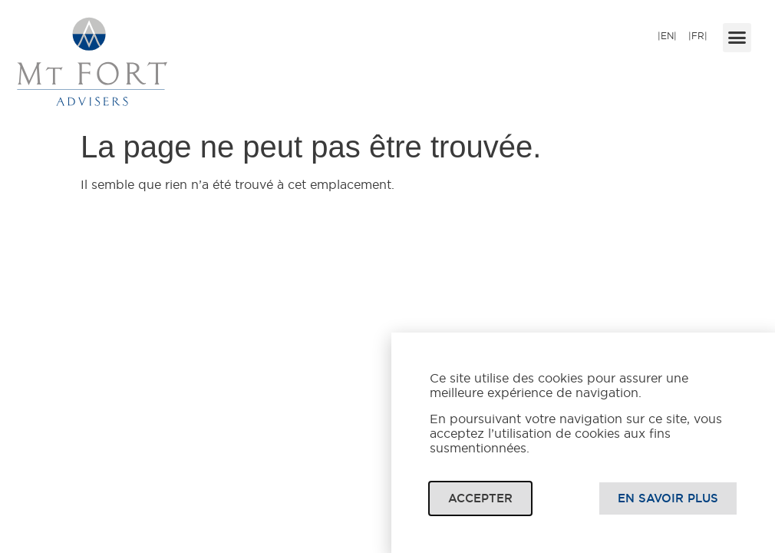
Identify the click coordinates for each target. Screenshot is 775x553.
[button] (737, 37)
